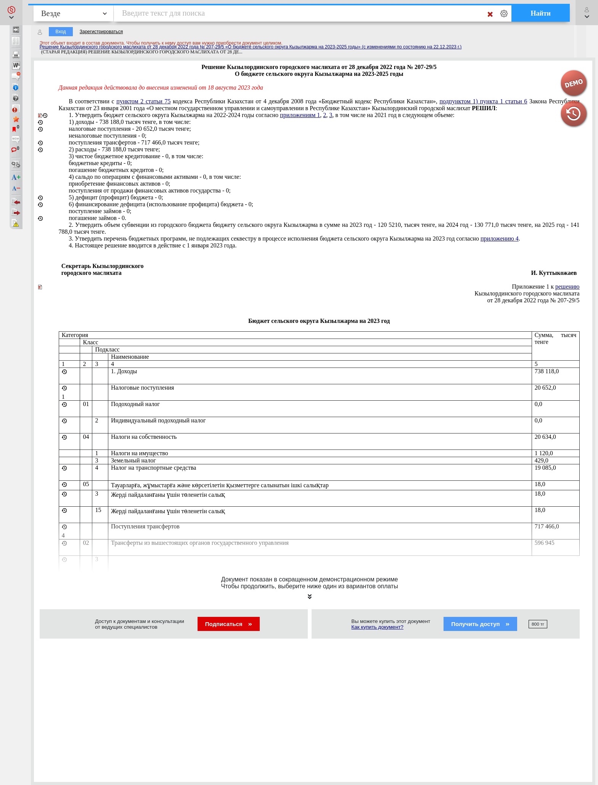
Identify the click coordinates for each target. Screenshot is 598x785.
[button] (11, 12)
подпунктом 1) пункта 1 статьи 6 (483, 101)
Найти (540, 13)
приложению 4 (500, 238)
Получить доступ (480, 624)
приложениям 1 (300, 115)
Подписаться (228, 624)
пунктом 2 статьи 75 (143, 101)
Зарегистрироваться (101, 31)
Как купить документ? (377, 627)
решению (567, 286)
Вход (61, 31)
